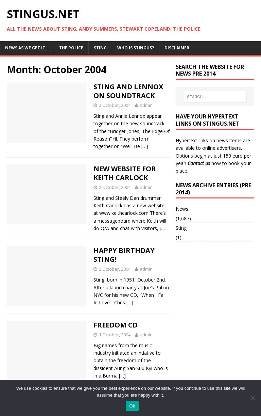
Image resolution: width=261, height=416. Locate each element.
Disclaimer (176, 48)
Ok (132, 406)
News (182, 209)
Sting (100, 48)
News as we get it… (27, 48)
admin (146, 105)
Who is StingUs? (135, 48)
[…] (144, 146)
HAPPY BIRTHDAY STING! (124, 255)
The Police (71, 48)
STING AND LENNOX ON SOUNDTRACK (128, 91)
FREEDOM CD (115, 325)
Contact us (199, 163)
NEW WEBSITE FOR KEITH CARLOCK (124, 173)
